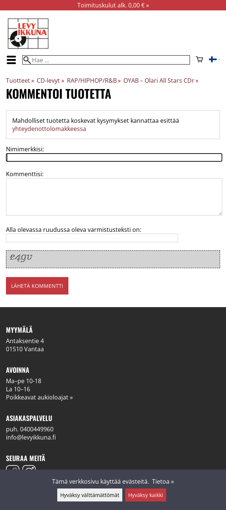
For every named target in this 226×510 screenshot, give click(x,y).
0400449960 (37, 429)
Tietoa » (163, 481)
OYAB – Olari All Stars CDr (160, 80)
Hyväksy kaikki (145, 495)
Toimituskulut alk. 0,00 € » (113, 5)
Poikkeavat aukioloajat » (39, 397)
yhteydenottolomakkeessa (49, 129)
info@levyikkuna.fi (31, 437)
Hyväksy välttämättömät (89, 495)
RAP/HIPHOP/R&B (94, 80)
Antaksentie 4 (25, 341)
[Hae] (106, 60)
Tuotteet (20, 80)
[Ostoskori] (199, 60)
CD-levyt (50, 80)
